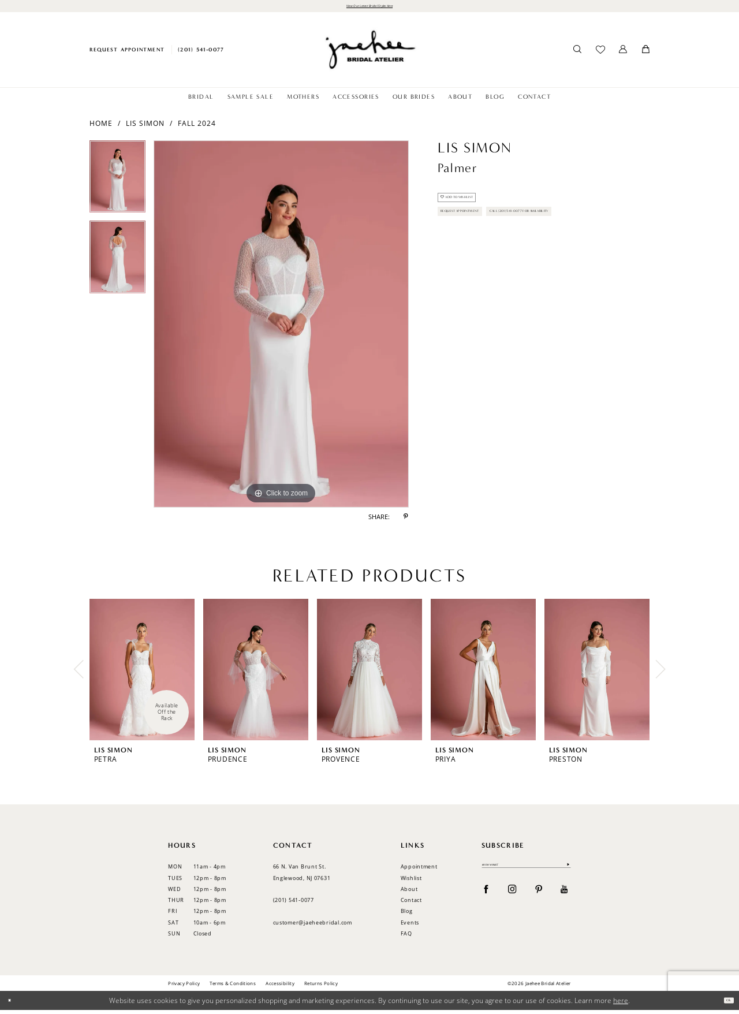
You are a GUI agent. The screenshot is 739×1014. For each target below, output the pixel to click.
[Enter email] (526, 871)
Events (410, 926)
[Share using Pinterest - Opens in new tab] (406, 521)
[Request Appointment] (127, 53)
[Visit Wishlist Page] (600, 53)
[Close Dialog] (13, 1004)
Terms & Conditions (233, 986)
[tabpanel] (117, 184)
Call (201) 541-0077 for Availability (504, 260)
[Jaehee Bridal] (369, 53)
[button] (623, 54)
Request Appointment (480, 234)
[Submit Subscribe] (565, 871)
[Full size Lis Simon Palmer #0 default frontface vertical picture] (281, 328)
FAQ (406, 937)
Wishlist (411, 881)
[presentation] (142, 673)
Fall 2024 (197, 127)
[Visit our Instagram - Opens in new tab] (512, 898)
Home (101, 127)
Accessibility (280, 986)
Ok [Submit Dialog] (725, 1004)
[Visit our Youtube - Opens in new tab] (564, 898)
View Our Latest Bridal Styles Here (369, 7)
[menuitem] (127, 53)
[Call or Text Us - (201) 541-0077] (201, 53)
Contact (411, 903)
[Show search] (577, 54)
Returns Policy (321, 986)
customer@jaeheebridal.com (312, 926)
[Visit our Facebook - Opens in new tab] (486, 898)
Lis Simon (145, 127)
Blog (407, 915)
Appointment (419, 870)
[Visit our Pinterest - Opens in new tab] (539, 898)
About (409, 892)
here (620, 1004)
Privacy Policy (184, 986)
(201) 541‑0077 (293, 903)
